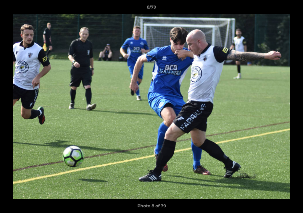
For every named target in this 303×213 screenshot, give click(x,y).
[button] (292, 8)
